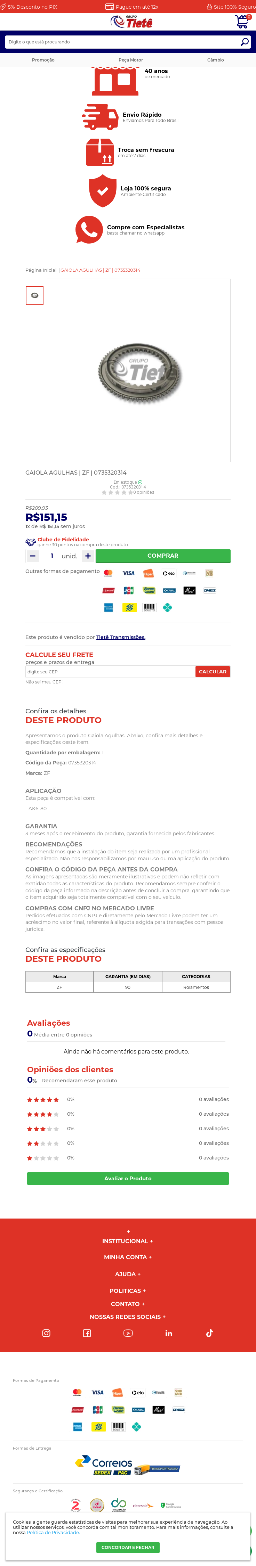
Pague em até (137, 7)
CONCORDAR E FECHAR (128, 1547)
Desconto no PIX (32, 7)
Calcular (212, 672)
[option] (34, 296)
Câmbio (215, 60)
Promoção (43, 60)
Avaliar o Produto (128, 1178)
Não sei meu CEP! (44, 681)
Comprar (162, 555)
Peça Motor (131, 60)
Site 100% (235, 7)
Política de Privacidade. (53, 1532)
